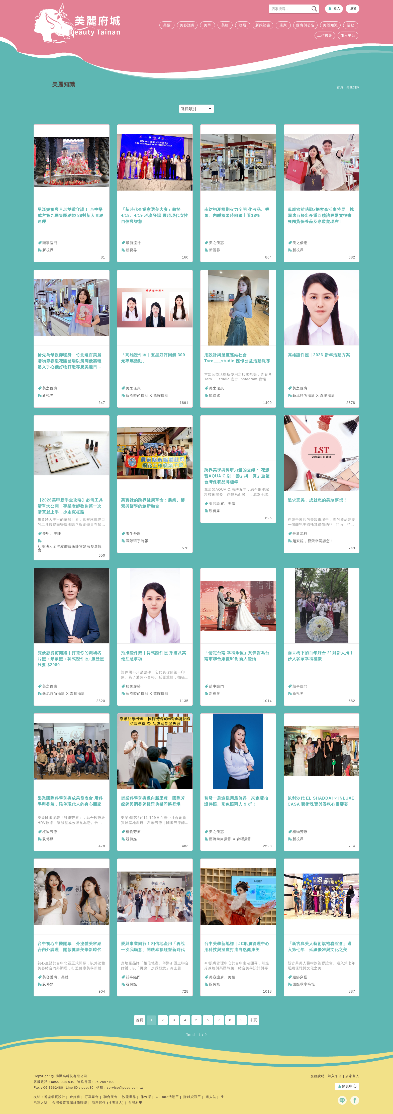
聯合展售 (111, 1097)
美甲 (207, 25)
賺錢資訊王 (192, 1097)
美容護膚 (187, 25)
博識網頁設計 (54, 1097)
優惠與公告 (305, 25)
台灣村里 (135, 1102)
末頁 (253, 1020)
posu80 (87, 1087)
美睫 (225, 25)
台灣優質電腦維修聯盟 (69, 1102)
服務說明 (318, 1076)
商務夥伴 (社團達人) (108, 1102)
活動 (350, 25)
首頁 (340, 87)
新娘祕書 (262, 25)
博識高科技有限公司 (71, 1076)
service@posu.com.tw (125, 1087)
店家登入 (352, 1076)
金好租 (75, 1097)
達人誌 (211, 1097)
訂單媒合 (92, 1097)
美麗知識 (330, 25)
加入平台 (347, 35)
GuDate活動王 (167, 1097)
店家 (283, 25)
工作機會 (324, 35)
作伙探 (146, 1097)
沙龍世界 (129, 1097)
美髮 (167, 25)
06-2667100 (105, 1082)
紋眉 (242, 25)
